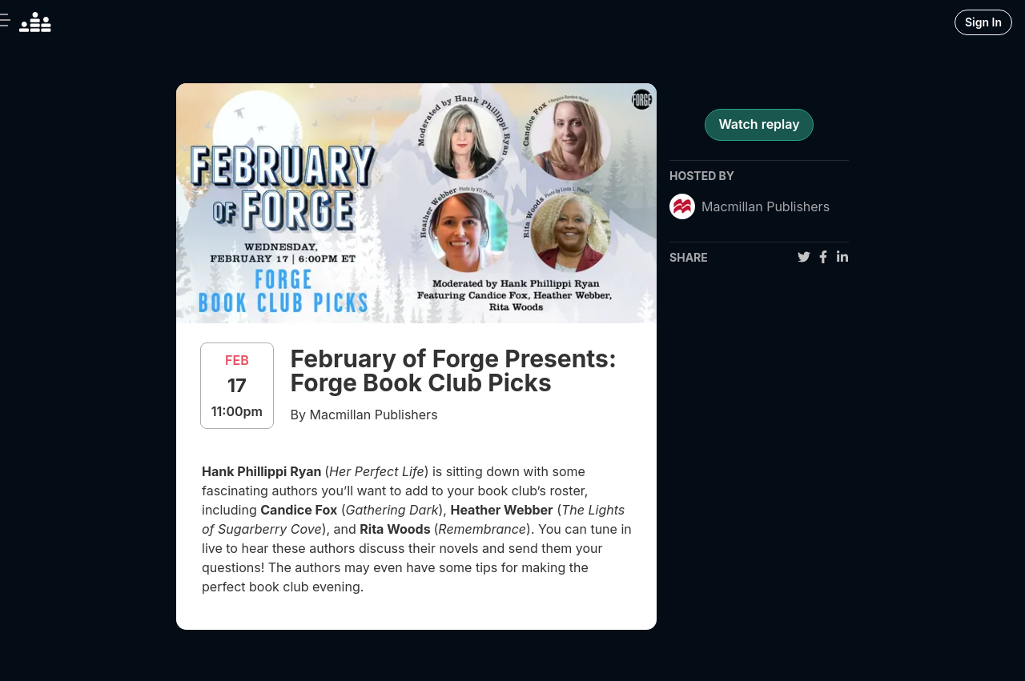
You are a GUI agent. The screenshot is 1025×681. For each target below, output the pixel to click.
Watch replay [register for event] (758, 124)
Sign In (983, 22)
